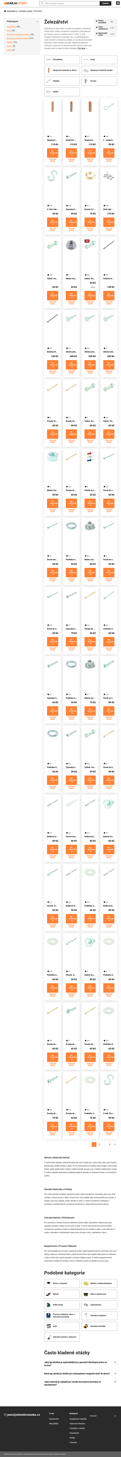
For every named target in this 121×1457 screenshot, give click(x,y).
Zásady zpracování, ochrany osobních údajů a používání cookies (44, 1454)
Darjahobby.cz (12, 11)
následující (114, 1144)
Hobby (72, 1438)
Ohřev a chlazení (56, 1283)
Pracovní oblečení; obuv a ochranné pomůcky (60, 1316)
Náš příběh (53, 1423)
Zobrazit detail (52, 160)
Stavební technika (94, 1326)
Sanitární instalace (94, 1316)
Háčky (9, 50)
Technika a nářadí (25, 11)
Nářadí (52, 1294)
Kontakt (93, 1416)
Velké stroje (54, 1305)
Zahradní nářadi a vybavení (61, 1337)
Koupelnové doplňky (78, 1419)
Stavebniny (74, 1433)
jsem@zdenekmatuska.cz (23, 1414)
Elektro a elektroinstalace (97, 1283)
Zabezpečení (92, 1305)
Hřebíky (10, 42)
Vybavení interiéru (77, 1423)
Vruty (9, 30)
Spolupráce (54, 1419)
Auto (51, 1326)
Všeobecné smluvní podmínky (13, 1454)
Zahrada (73, 1442)
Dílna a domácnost (94, 1294)
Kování (10, 46)
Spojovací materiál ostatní (18, 38)
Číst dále (81, 48)
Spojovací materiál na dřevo (18, 34)
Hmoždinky (11, 27)
